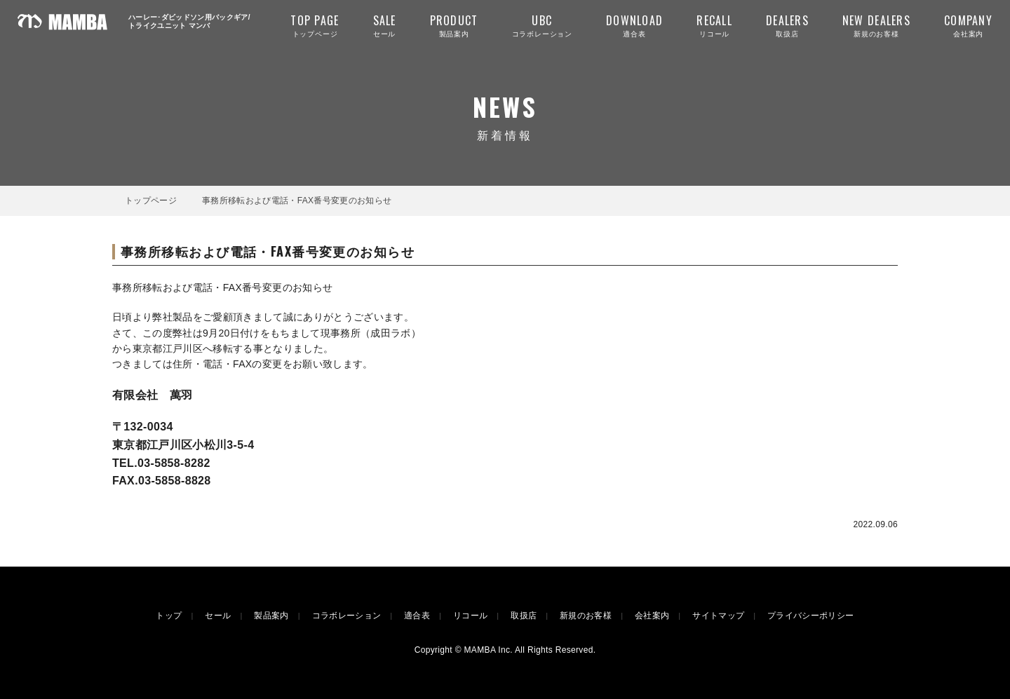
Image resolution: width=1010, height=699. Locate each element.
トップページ (314, 25)
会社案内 (968, 25)
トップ (169, 615)
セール (384, 25)
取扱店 (787, 25)
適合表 (634, 25)
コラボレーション (542, 25)
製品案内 (454, 25)
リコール (714, 25)
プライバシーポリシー (810, 615)
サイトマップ (718, 615)
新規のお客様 (876, 25)
